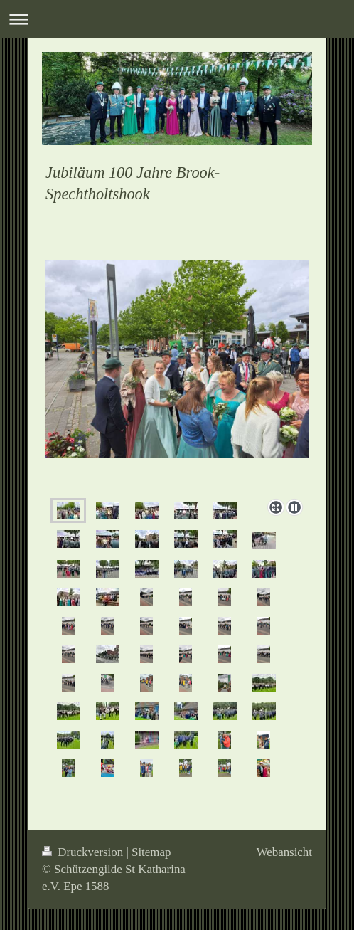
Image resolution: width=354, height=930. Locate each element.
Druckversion (84, 852)
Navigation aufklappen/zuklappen (177, 19)
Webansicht (284, 852)
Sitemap (151, 852)
